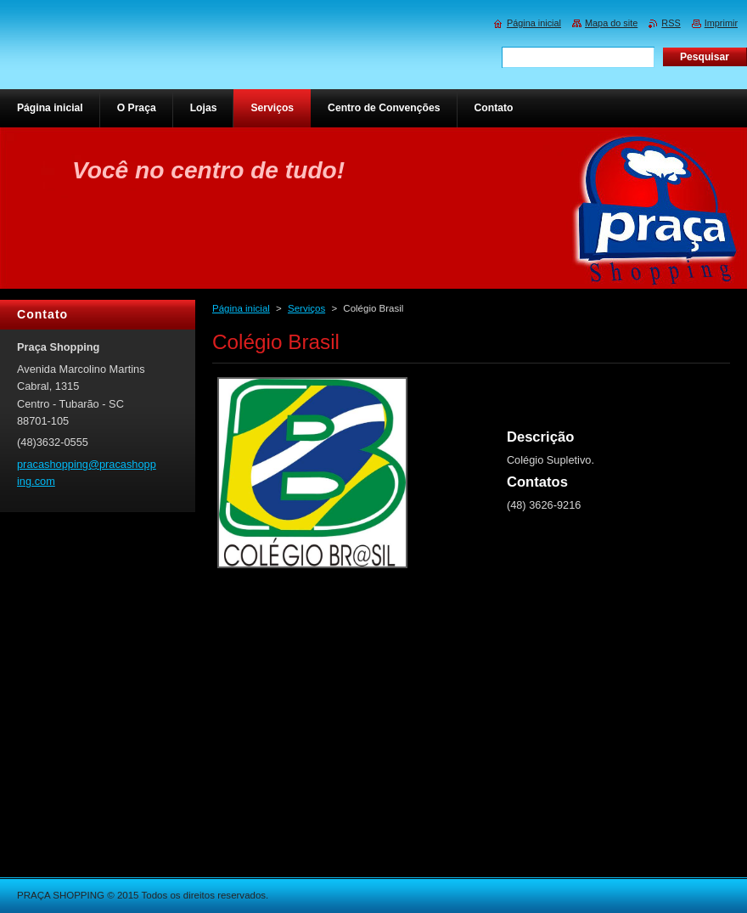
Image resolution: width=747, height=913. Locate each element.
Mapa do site (611, 23)
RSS (670, 23)
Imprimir (721, 23)
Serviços (306, 308)
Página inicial (241, 308)
